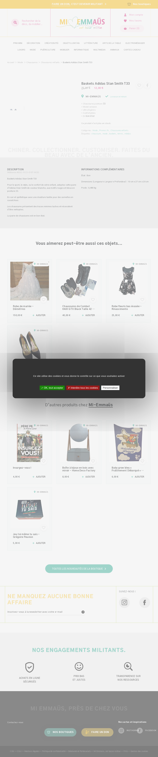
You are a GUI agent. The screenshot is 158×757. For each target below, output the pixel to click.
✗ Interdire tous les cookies (83, 388)
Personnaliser (110, 388)
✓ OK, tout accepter (52, 388)
